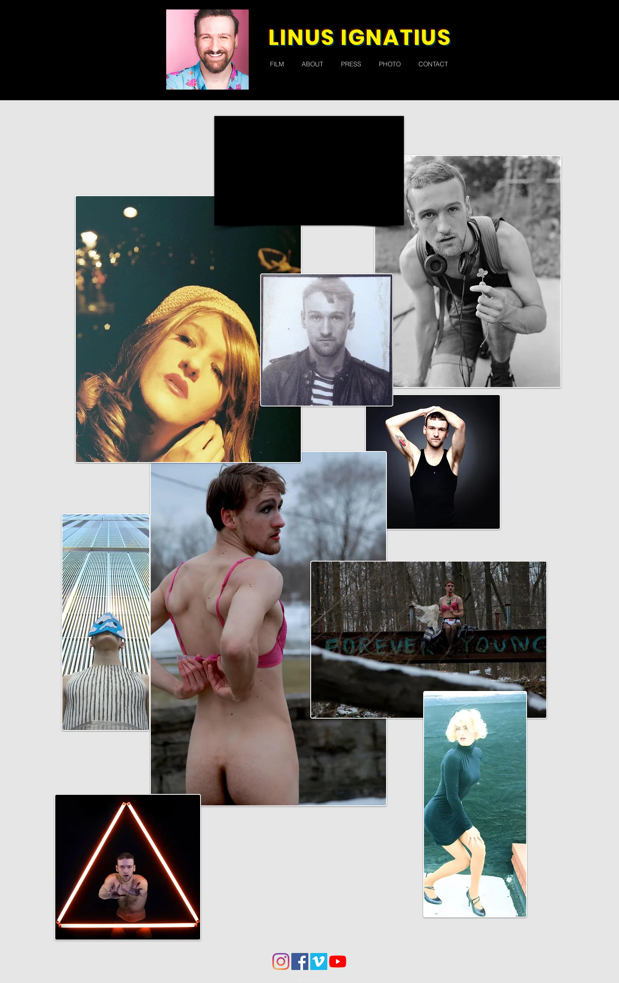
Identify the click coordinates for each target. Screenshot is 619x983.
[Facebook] (299, 961)
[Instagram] (280, 961)
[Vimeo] (318, 961)
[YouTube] (337, 961)
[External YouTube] (309, 170)
